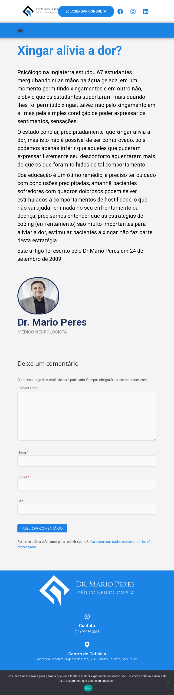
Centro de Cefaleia (87, 654)
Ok (88, 688)
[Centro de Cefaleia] (87, 645)
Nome (23, 452)
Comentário (27, 388)
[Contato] (87, 616)
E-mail (23, 477)
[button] (20, 30)
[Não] (168, 682)
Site (20, 501)
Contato (87, 625)
